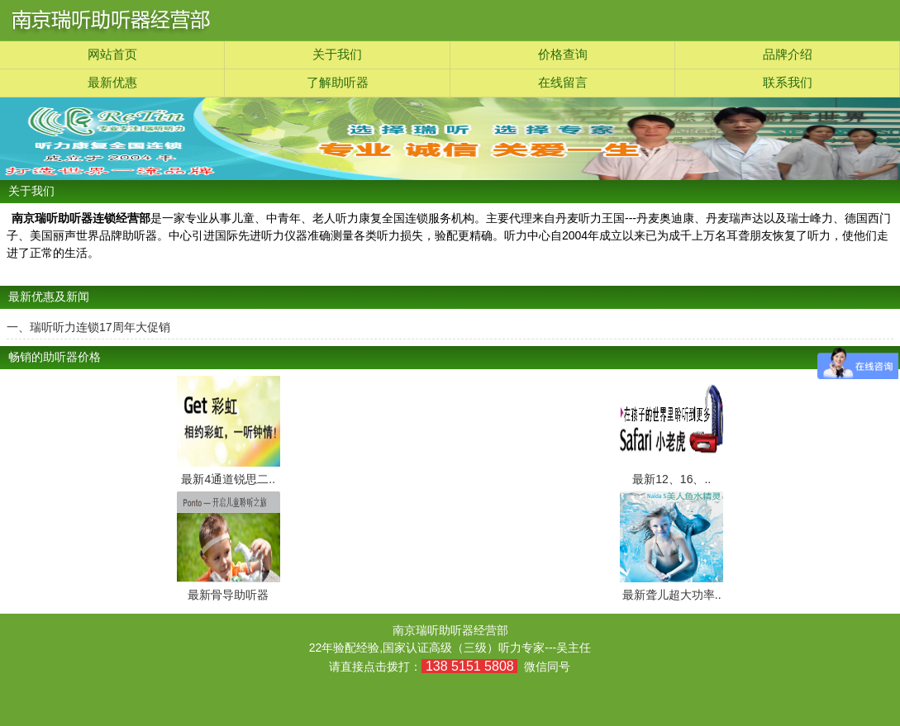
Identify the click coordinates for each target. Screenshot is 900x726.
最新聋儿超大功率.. (671, 594)
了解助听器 (338, 82)
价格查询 (563, 54)
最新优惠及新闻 (48, 297)
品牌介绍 (787, 54)
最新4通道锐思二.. (228, 479)
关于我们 (337, 54)
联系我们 (787, 82)
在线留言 (563, 82)
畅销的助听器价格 (54, 357)
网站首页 (112, 54)
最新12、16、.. (671, 479)
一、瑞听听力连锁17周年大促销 (88, 327)
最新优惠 (112, 82)
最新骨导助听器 (228, 594)
